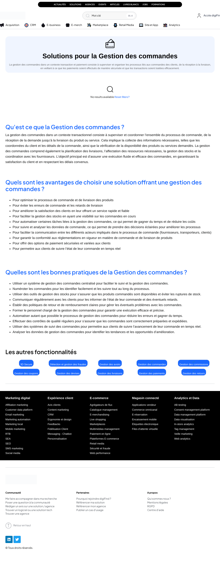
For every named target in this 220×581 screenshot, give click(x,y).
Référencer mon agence (91, 506)
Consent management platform (192, 409)
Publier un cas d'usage (90, 510)
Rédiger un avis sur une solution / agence (30, 506)
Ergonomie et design (59, 419)
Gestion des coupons (26, 372)
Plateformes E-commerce (104, 438)
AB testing (180, 405)
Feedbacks (54, 424)
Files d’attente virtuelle (145, 429)
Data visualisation (184, 419)
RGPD (151, 506)
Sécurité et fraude (100, 448)
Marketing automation (17, 419)
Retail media (97, 443)
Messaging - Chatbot (59, 434)
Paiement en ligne (100, 434)
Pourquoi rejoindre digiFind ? (93, 499)
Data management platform (190, 414)
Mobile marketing (15, 429)
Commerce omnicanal (144, 409)
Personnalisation (57, 438)
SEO (8, 443)
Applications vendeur (144, 405)
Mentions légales (157, 502)
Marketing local (14, 424)
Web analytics (182, 438)
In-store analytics (184, 424)
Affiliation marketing (16, 405)
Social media (12, 453)
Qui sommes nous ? (159, 499)
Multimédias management (105, 429)
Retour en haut (18, 526)
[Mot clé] (109, 16)
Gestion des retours (194, 372)
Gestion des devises (68, 372)
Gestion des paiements (152, 372)
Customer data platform (18, 409)
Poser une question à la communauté (27, 502)
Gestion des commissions (193, 363)
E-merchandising (99, 414)
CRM (50, 414)
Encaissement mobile (144, 419)
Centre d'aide (155, 510)
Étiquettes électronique (145, 424)
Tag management (184, 429)
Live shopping (98, 419)
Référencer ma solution (90, 502)
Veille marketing (183, 434)
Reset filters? (121, 97)
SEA (8, 438)
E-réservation (139, 414)
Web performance (100, 453)
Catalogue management (104, 409)
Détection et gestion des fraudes (68, 363)
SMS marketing (14, 448)
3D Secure (26, 363)
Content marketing (58, 409)
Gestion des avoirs (110, 363)
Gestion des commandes (152, 363)
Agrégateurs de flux (101, 405)
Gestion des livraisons (110, 372)
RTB (8, 434)
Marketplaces (97, 424)
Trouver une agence (17, 513)
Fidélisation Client (58, 429)
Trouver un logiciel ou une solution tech (28, 510)
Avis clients (54, 405)
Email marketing (14, 414)
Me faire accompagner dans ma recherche (31, 499)
